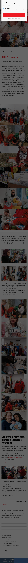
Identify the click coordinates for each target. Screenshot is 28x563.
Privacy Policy (11, 18)
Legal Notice (17, 18)
